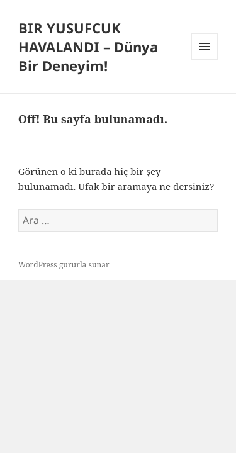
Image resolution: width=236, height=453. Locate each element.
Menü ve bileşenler (205, 59)
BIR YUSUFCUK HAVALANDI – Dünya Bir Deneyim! (88, 46)
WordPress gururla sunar (64, 264)
